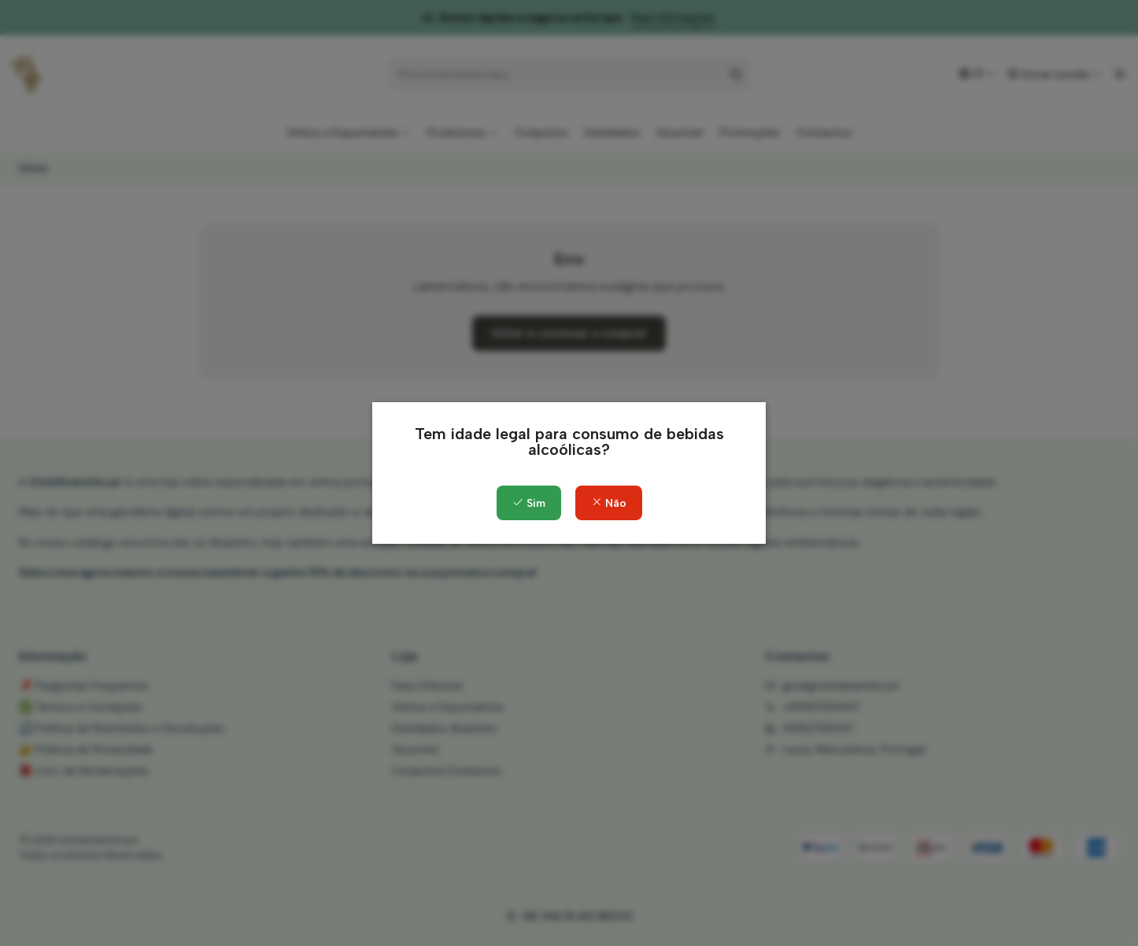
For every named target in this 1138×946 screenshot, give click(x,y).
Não (608, 503)
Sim (528, 503)
